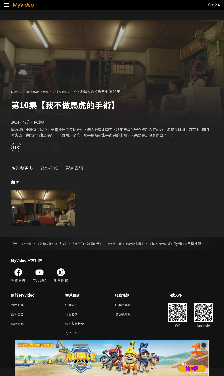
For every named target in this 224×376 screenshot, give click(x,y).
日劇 (50, 91)
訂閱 (20, 147)
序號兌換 (214, 4)
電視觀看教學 (76, 330)
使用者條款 (127, 310)
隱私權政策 (127, 320)
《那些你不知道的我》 (94, 243)
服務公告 (18, 320)
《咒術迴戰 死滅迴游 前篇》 (136, 243)
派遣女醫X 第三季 (72, 91)
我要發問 (72, 320)
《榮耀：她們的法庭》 (56, 243)
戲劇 (40, 91)
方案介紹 (18, 310)
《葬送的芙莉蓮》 (174, 243)
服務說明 (18, 330)
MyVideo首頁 (22, 91)
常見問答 (72, 310)
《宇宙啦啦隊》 (23, 243)
